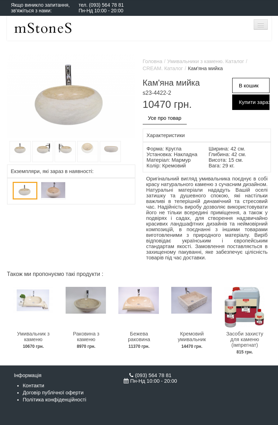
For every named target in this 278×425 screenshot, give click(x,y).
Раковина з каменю (86, 336)
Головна (152, 61)
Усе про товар (164, 118)
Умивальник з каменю (33, 336)
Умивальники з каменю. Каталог (205, 61)
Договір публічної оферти (53, 392)
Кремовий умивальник (192, 336)
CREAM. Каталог (163, 68)
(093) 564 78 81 (106, 5)
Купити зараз (254, 102)
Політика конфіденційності (54, 399)
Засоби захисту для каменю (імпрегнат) (244, 339)
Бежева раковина (139, 336)
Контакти (33, 385)
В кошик (249, 85)
